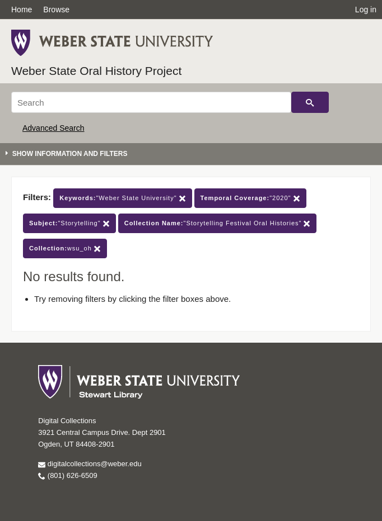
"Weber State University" (122, 198)
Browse (56, 9)
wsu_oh (65, 248)
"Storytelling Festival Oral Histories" (217, 223)
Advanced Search (53, 128)
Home (21, 9)
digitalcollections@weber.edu (89, 464)
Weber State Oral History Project (96, 70)
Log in (365, 9)
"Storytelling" (69, 223)
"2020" (250, 198)
